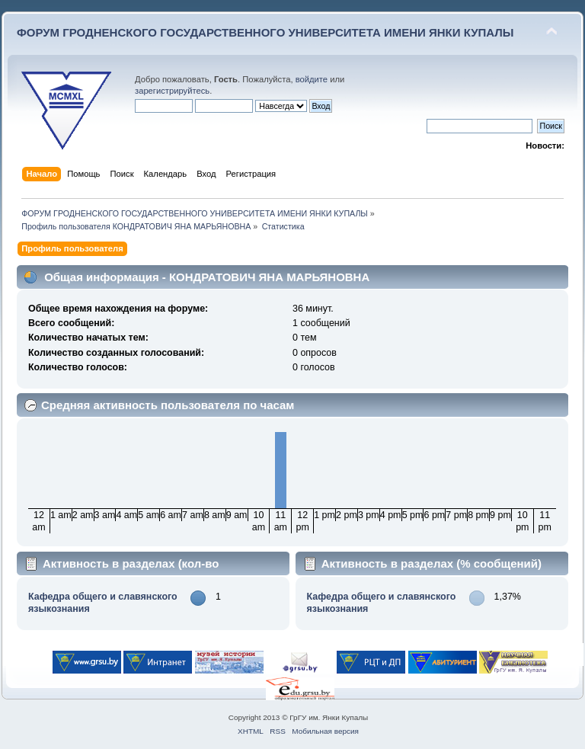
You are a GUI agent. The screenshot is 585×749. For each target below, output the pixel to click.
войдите (312, 79)
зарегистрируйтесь (172, 90)
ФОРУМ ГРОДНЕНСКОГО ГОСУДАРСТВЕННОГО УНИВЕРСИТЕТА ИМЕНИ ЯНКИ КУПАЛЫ (265, 32)
